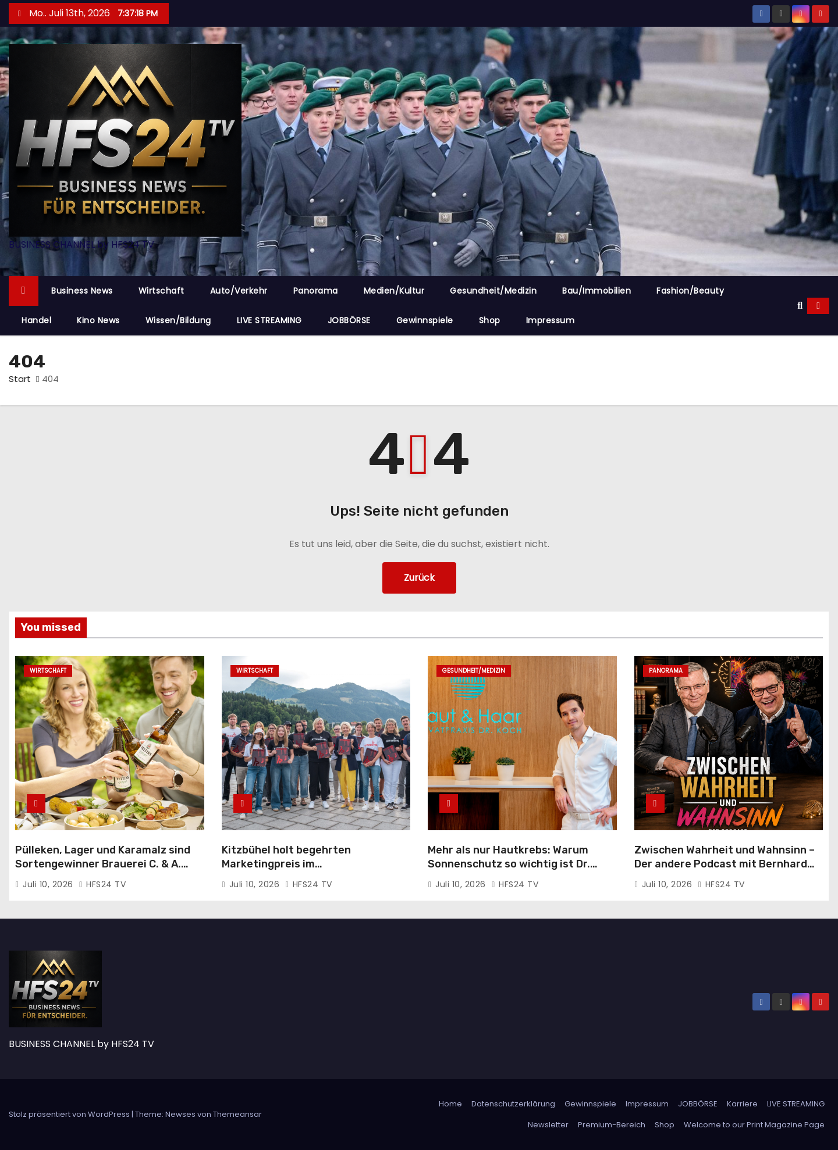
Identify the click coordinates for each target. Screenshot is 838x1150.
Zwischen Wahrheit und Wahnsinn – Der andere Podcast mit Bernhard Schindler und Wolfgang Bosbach (724, 864)
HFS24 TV (102, 884)
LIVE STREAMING (269, 320)
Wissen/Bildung (178, 320)
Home (450, 1103)
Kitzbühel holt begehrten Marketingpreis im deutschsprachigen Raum (287, 864)
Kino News (98, 320)
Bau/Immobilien (596, 291)
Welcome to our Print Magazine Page (754, 1124)
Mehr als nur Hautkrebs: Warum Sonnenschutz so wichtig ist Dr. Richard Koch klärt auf (509, 864)
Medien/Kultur (394, 291)
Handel (36, 320)
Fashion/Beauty (690, 291)
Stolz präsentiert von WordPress (70, 1114)
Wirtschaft (161, 291)
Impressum (550, 320)
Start (20, 379)
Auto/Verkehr (239, 291)
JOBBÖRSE (349, 320)
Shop (489, 320)
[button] (800, 305)
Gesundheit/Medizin (493, 291)
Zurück (419, 577)
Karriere (742, 1103)
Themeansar (237, 1114)
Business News (82, 291)
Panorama (315, 291)
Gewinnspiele (424, 320)
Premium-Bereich (611, 1124)
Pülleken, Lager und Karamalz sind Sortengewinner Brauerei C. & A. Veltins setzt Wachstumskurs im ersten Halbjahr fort (102, 871)
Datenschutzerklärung (513, 1103)
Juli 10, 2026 (49, 884)
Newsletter (548, 1124)
